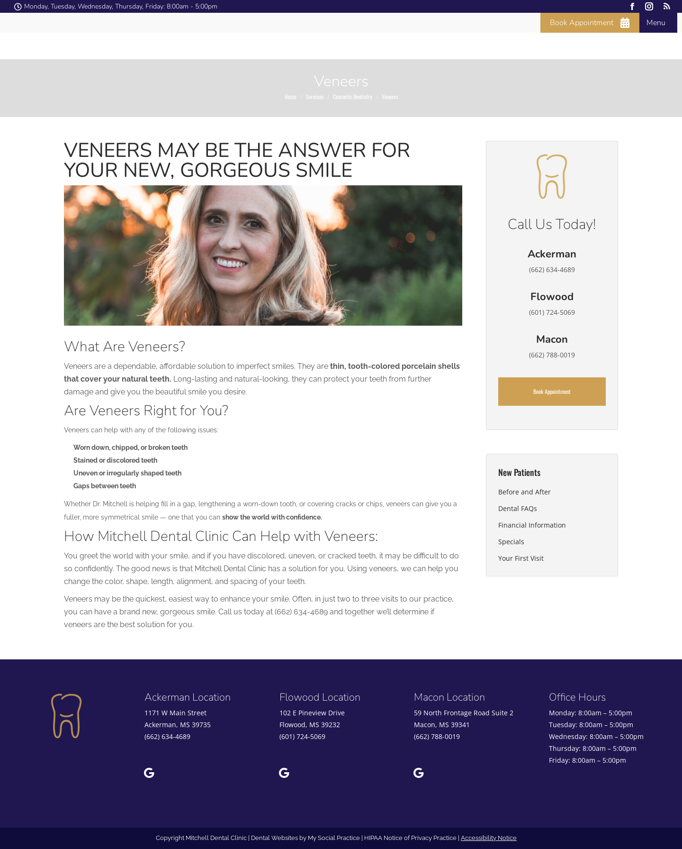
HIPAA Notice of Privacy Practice (410, 837)
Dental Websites (274, 837)
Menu (655, 22)
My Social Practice (333, 837)
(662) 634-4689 (167, 736)
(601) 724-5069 (302, 736)
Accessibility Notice (489, 837)
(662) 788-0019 (437, 736)
